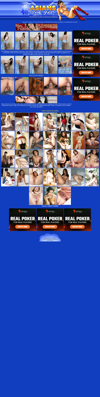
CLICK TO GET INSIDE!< (36, 75)
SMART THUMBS (53, 206)
